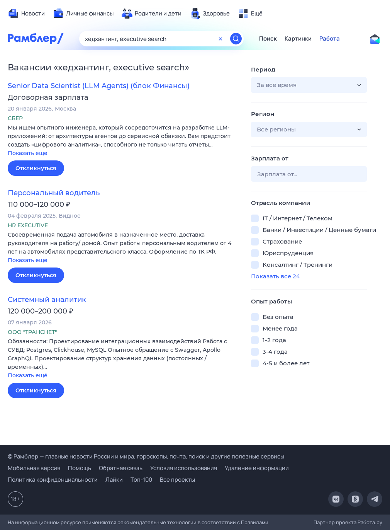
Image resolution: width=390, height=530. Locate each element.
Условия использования (183, 468)
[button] (123, 140)
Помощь (79, 468)
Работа (329, 39)
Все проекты (177, 479)
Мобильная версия (34, 468)
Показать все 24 (275, 276)
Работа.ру (370, 522)
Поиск (268, 39)
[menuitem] (26, 13)
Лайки (114, 479)
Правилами (254, 522)
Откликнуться (35, 168)
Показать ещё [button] (27, 153)
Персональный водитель (54, 193)
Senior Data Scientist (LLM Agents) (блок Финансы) (99, 86)
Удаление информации (257, 468)
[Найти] (236, 38)
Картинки (298, 39)
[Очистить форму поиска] (220, 38)
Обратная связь (120, 468)
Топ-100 (141, 479)
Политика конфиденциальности (53, 479)
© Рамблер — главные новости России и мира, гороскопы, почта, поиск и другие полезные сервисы (146, 456)
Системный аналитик (47, 299)
